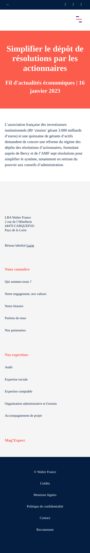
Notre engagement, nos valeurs (25, 294)
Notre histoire (14, 306)
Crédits (45, 483)
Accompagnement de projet (23, 416)
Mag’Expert (15, 440)
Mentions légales (45, 495)
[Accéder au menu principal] (79, 19)
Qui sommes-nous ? (18, 282)
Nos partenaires (15, 330)
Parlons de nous (15, 318)
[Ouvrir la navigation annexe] (8, 5)
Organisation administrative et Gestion (31, 404)
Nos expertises (16, 355)
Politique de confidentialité (45, 506)
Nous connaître (17, 269)
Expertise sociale (16, 379)
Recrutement (45, 530)
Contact (45, 518)
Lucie (30, 246)
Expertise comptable (18, 391)
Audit (8, 367)
